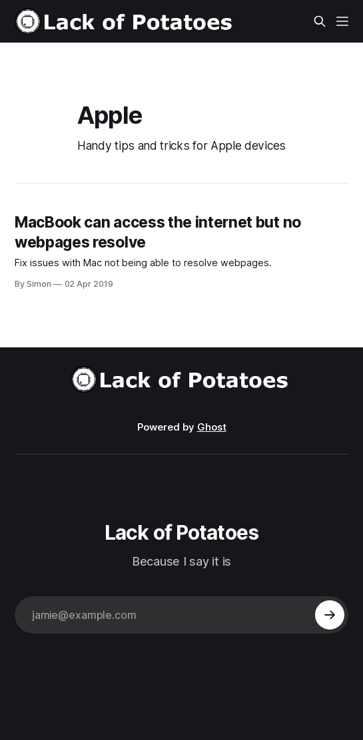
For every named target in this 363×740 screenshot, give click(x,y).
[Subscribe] (329, 615)
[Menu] (342, 21)
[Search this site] (319, 21)
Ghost (211, 427)
